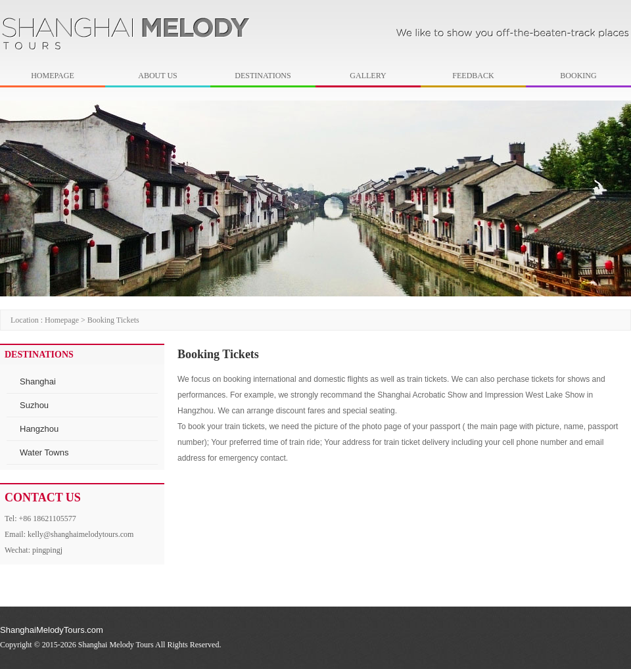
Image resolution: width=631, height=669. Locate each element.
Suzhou (34, 405)
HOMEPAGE (52, 75)
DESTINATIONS (263, 75)
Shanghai (38, 381)
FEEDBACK (473, 75)
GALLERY (368, 75)
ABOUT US (157, 75)
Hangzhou (39, 429)
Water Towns (44, 452)
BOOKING (578, 75)
